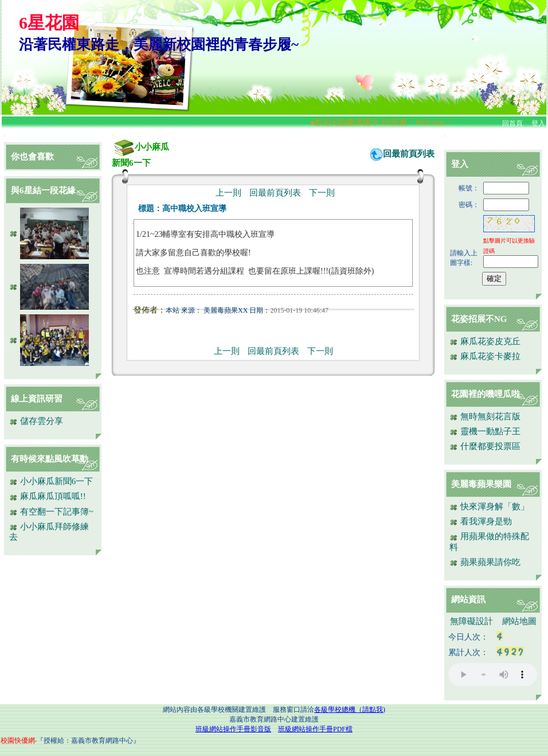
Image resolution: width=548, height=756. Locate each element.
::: (5, 135)
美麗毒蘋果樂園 (481, 484)
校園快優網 (18, 740)
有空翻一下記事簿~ (51, 511)
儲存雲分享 (36, 421)
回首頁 (512, 123)
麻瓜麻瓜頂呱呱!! (47, 496)
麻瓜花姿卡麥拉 (484, 356)
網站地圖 (519, 621)
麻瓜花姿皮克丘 (484, 341)
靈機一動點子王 (484, 431)
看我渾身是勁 (480, 521)
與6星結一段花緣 (43, 190)
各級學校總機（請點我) (349, 710)
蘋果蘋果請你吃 (484, 562)
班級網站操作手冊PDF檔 (315, 729)
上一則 (228, 192)
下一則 (322, 192)
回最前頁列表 (409, 153)
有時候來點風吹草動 (49, 458)
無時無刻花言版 (484, 416)
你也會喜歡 (32, 156)
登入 (538, 123)
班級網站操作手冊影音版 (233, 729)
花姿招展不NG (479, 319)
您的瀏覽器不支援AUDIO (492, 674)
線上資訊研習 (36, 398)
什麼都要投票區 (484, 446)
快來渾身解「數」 (489, 506)
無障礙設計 (471, 621)
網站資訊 (468, 599)
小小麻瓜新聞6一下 (51, 481)
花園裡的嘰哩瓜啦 (485, 394)
